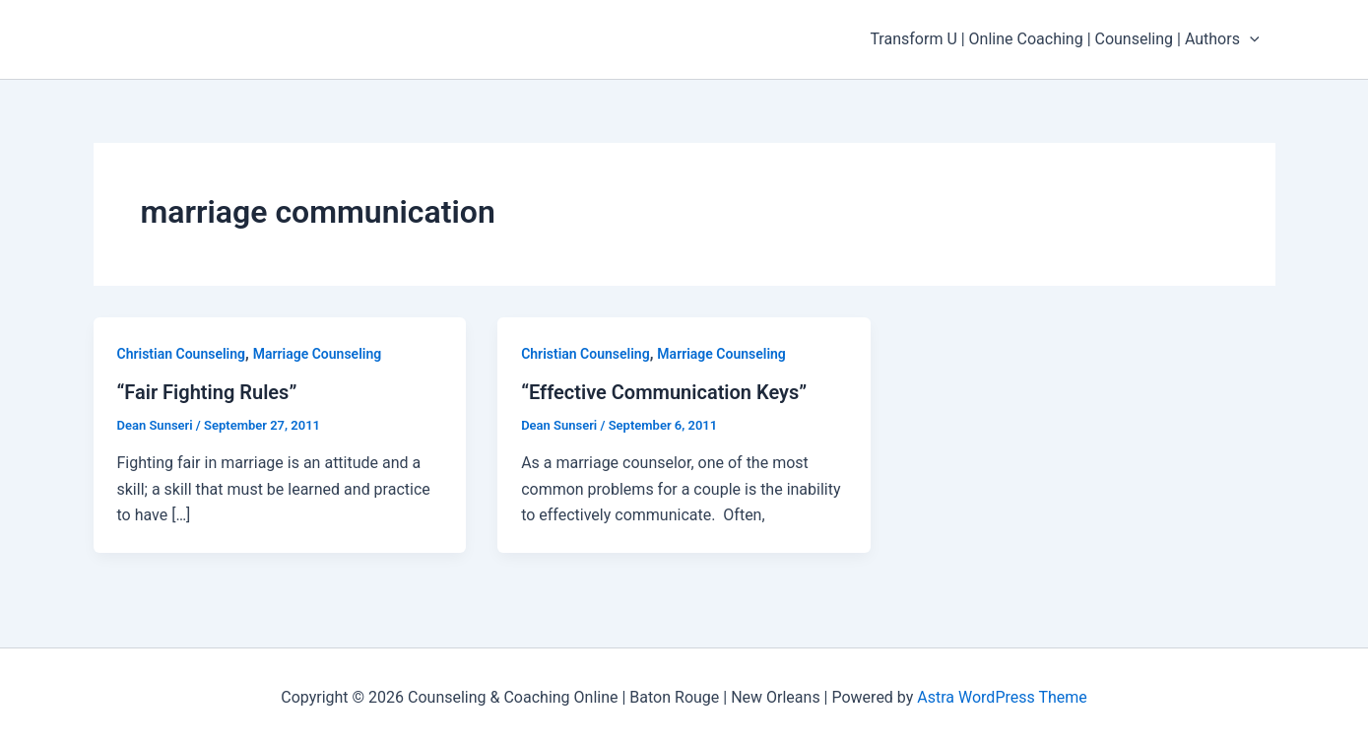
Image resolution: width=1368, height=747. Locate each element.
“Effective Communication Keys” (664, 392)
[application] (1250, 39)
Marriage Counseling (317, 354)
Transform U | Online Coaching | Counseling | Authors (1064, 39)
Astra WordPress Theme (1001, 697)
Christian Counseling (181, 354)
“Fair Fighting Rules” (207, 392)
